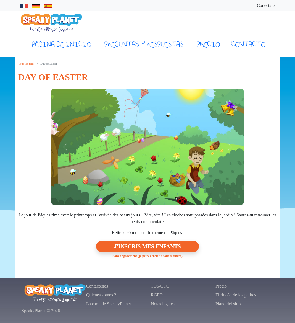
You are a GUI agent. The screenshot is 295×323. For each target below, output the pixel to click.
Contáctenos (97, 286)
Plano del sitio (228, 303)
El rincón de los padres (235, 295)
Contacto (248, 44)
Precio (208, 44)
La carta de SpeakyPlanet (108, 303)
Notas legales (163, 303)
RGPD (157, 295)
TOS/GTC (160, 286)
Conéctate (266, 5)
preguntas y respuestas (143, 44)
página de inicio (61, 44)
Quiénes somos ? (101, 295)
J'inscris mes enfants (147, 246)
